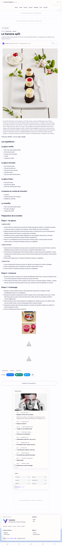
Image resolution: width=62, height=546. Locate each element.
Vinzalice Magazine (8, 2)
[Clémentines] (25, 432)
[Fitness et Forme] (25, 421)
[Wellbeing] (36, 7)
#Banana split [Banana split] (5, 370)
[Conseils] (23, 448)
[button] (60, 2)
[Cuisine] (29, 432)
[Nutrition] (26, 7)
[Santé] (27, 412)
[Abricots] (39, 477)
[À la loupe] (23, 477)
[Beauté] (23, 453)
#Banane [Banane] (12, 370)
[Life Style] (45, 7)
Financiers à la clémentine (23, 434)
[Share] (42, 544)
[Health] (20, 7)
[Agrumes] (23, 480)
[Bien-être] (23, 412)
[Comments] (54, 544)
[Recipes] (30, 7)
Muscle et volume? (21, 423)
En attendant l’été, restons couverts (26, 444)
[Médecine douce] (29, 427)
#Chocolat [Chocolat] (18, 370)
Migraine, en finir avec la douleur (25, 414)
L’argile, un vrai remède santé (24, 429)
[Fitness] (16, 7)
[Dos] (26, 448)
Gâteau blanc (20, 460)
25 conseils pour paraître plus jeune (26, 455)
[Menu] (31, 544)
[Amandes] (24, 458)
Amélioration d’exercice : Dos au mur (26, 439)
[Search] (57, 2)
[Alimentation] (39, 480)
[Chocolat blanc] (29, 458)
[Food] (41, 7)
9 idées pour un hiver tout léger (25, 465)
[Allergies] (23, 442)
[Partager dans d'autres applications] (32, 374)
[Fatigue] (24, 427)
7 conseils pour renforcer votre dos (26, 449)
